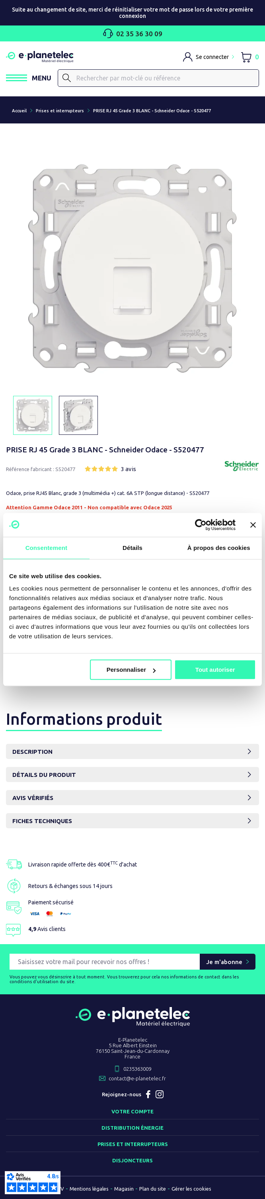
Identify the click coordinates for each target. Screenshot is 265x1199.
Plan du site (152, 1188)
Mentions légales (89, 1188)
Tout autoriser (215, 669)
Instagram (160, 1094)
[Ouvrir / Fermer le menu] (29, 78)
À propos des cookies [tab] (218, 547)
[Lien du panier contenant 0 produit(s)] (249, 57)
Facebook (148, 1094)
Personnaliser (131, 669)
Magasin (124, 1188)
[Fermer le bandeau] (253, 525)
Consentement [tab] (46, 547)
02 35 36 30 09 (132, 33)
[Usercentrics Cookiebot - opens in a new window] (201, 525)
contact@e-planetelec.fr (137, 1078)
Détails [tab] (132, 547)
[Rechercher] (158, 78)
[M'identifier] (208, 57)
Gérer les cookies (191, 1188)
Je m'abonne (224, 961)
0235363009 (137, 1069)
